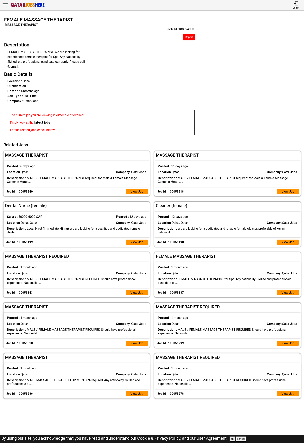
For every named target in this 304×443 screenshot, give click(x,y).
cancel (241, 438)
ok (232, 438)
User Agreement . (213, 438)
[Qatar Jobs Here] (27, 7)
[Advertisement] (253, 77)
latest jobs (42, 122)
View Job (136, 191)
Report (189, 37)
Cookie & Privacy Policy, (159, 438)
